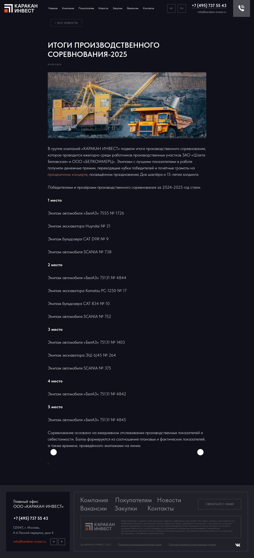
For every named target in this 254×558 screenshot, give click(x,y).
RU (171, 8)
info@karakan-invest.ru (212, 12)
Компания (68, 8)
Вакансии (93, 508)
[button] (219, 504)
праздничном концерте (68, 174)
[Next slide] (200, 452)
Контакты (148, 8)
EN (181, 8)
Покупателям (133, 500)
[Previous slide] (53, 452)
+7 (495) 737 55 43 (209, 5)
